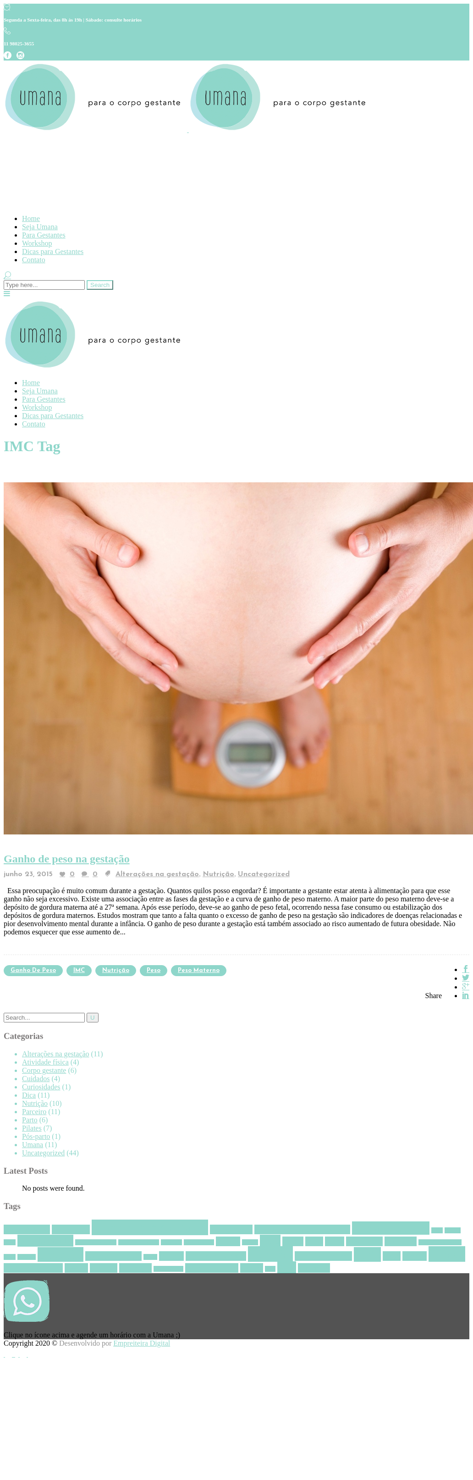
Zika (286, 1267)
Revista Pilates (168, 1268)
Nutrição (218, 874)
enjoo (314, 1241)
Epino (334, 1241)
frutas (9, 1256)
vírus (270, 1268)
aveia (437, 1230)
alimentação (70, 1229)
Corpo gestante (44, 1070)
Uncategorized (264, 874)
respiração (135, 1268)
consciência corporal (96, 1242)
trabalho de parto (212, 1268)
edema (293, 1241)
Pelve (391, 1256)
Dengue (250, 1242)
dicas (270, 1240)
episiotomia (364, 1241)
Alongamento (231, 1229)
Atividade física (45, 1062)
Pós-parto (36, 1136)
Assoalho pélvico (390, 1228)
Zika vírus (314, 1268)
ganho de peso (33, 970)
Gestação (60, 1254)
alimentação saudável (150, 1227)
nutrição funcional (323, 1256)
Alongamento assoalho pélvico (302, 1229)
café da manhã (45, 1240)
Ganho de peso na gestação (67, 859)
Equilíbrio (400, 1241)
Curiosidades (41, 1087)
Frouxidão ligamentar (440, 1242)
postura (76, 1268)
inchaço (171, 1256)
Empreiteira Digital (141, 1343)
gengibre (26, 1256)
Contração (171, 1242)
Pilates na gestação (33, 1268)
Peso (153, 970)
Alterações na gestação (157, 874)
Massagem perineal (216, 1256)
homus (150, 1256)
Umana (32, 1145)
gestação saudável (113, 1256)
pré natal (103, 1268)
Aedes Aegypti (27, 1229)
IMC (79, 970)
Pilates (32, 1128)
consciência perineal (139, 1242)
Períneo (414, 1256)
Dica (29, 1095)
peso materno (199, 970)
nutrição (115, 970)
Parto (30, 1120)
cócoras (228, 1241)
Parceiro (34, 1112)
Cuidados (36, 1078)
